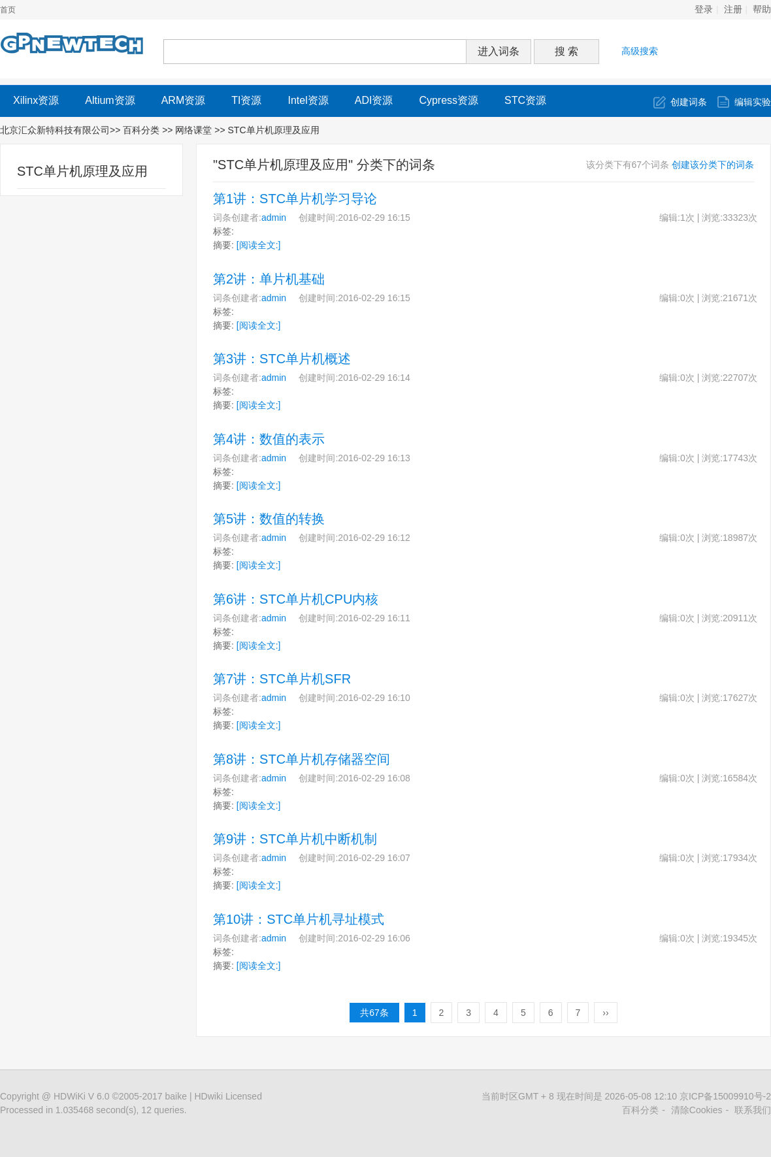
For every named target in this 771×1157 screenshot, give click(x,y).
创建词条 (688, 102)
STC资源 (525, 100)
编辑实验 (752, 102)
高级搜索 (639, 51)
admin (273, 217)
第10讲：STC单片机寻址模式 (298, 919)
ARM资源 (183, 100)
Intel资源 (307, 100)
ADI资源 (374, 100)
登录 (704, 9)
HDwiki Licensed (227, 1096)
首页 (8, 9)
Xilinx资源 (36, 100)
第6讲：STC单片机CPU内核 (295, 599)
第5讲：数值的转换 (269, 519)
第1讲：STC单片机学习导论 (295, 198)
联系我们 (752, 1110)
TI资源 (246, 100)
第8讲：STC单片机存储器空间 (301, 759)
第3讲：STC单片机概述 (282, 358)
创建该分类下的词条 (713, 164)
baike (176, 1096)
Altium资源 (110, 100)
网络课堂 (194, 130)
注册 (733, 9)
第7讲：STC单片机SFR (282, 679)
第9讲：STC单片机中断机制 (295, 839)
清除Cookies (697, 1110)
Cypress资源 (448, 100)
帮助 (762, 9)
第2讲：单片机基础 (269, 279)
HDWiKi (70, 1096)
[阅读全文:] (259, 245)
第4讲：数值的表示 (269, 439)
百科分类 (141, 130)
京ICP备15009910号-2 (725, 1096)
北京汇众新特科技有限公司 (55, 130)
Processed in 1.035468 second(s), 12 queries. (93, 1110)
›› (605, 1012)
